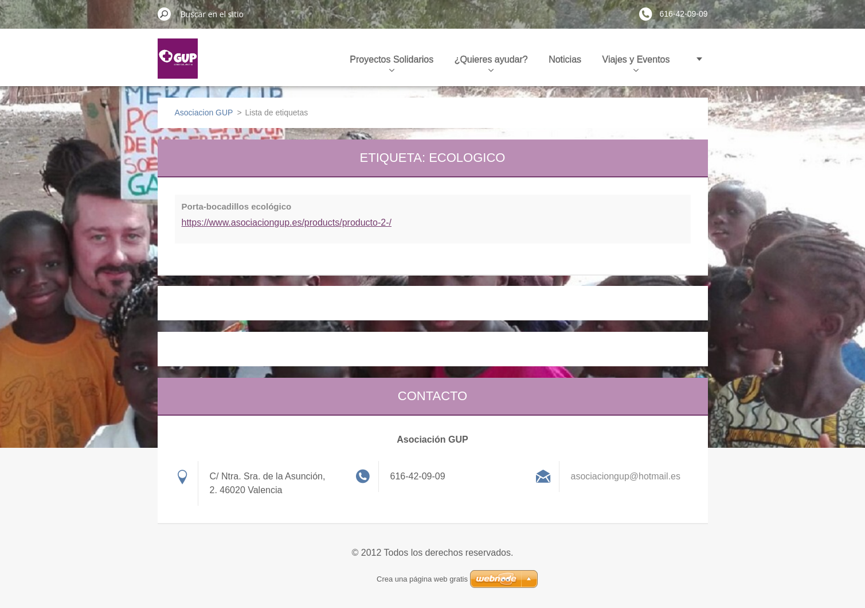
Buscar (164, 13)
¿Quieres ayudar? (491, 63)
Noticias (565, 59)
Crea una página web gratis (422, 579)
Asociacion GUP (204, 112)
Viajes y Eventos (636, 63)
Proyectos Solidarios (391, 63)
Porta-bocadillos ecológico (237, 206)
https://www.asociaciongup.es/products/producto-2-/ (287, 222)
